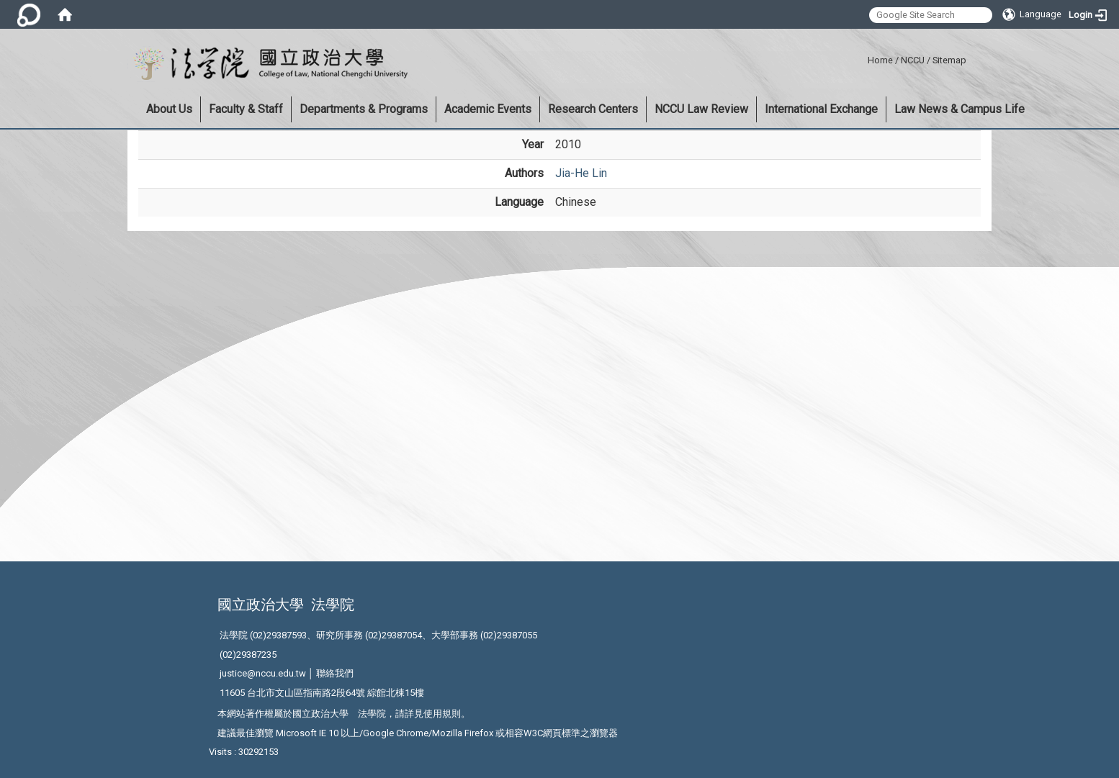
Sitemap (949, 60)
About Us (169, 109)
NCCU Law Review (701, 109)
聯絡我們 (335, 673)
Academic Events (487, 109)
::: (862, 58)
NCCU (913, 60)
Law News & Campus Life (959, 109)
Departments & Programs (364, 109)
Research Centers (593, 109)
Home (880, 60)
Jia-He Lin (581, 173)
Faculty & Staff (246, 109)
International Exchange (821, 109)
